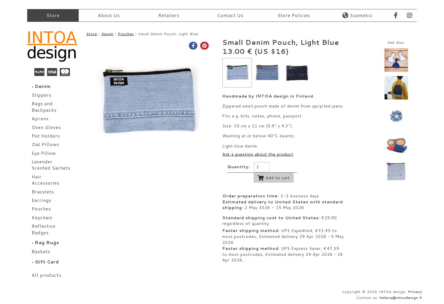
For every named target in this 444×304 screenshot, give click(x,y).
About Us (109, 15)
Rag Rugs (45, 242)
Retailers (169, 15)
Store (52, 15)
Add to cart (274, 178)
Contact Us (230, 15)
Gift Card (45, 261)
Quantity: (238, 167)
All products (46, 275)
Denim (41, 86)
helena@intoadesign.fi (401, 297)
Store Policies (294, 15)
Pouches (126, 33)
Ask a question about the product (257, 154)
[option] (148, 101)
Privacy (415, 291)
